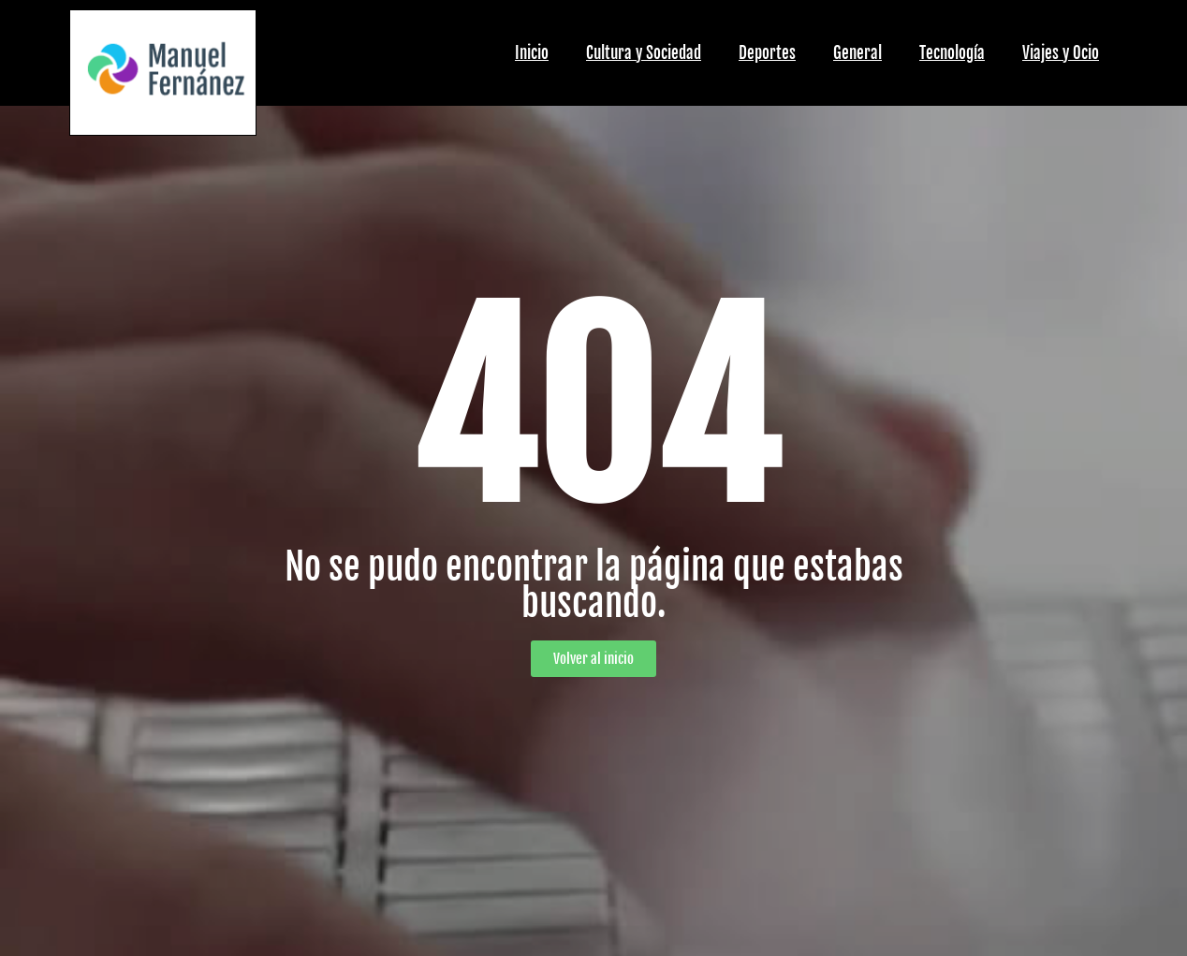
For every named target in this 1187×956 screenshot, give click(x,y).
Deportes (767, 53)
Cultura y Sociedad (643, 53)
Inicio (532, 53)
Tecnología (952, 53)
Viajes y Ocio (1060, 53)
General (857, 53)
